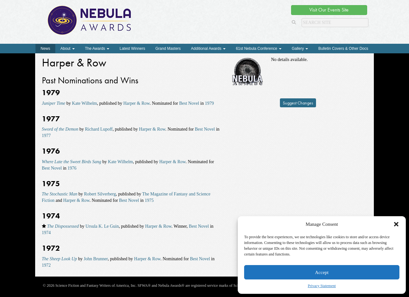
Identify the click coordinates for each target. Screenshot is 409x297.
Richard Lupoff (98, 129)
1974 (46, 232)
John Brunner (96, 258)
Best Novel (189, 103)
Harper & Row (136, 103)
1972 (46, 265)
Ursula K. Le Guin (102, 226)
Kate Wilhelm (84, 103)
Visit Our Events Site (329, 9)
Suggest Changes (298, 103)
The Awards (97, 48)
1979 (209, 103)
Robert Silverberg (100, 194)
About (67, 48)
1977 (46, 135)
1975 (149, 200)
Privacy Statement (322, 286)
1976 (71, 168)
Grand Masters (168, 48)
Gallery (300, 48)
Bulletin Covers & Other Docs (343, 48)
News (45, 48)
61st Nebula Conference (259, 48)
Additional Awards (208, 48)
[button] (396, 224)
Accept (321, 272)
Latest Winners (132, 48)
